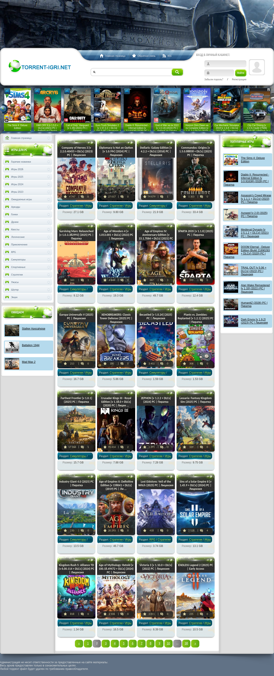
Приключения (15, 244)
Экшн (10, 297)
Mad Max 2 (28, 362)
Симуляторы (157, 205)
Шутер (11, 289)
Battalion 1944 (31, 345)
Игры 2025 (13, 176)
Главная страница (18, 138)
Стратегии (76, 205)
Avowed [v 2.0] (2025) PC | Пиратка (254, 214)
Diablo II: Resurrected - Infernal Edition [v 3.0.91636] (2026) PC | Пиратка (246, 179)
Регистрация (239, 79)
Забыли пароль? (213, 79)
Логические (14, 237)
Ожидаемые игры (18, 199)
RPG (152, 539)
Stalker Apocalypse (33, 328)
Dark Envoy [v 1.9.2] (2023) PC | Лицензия (254, 321)
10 (168, 643)
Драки (11, 222)
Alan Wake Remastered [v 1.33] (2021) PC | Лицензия (255, 289)
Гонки (11, 214)
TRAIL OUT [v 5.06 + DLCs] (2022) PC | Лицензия (253, 271)
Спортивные (15, 267)
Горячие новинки (17, 161)
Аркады (12, 207)
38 (186, 643)
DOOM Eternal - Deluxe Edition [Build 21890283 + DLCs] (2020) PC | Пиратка (247, 251)
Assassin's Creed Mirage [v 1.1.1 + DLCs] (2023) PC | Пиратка (256, 199)
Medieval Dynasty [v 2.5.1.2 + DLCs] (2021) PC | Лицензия (255, 233)
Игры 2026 (13, 169)
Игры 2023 (13, 192)
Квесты (11, 229)
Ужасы (11, 282)
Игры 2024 (13, 184)
